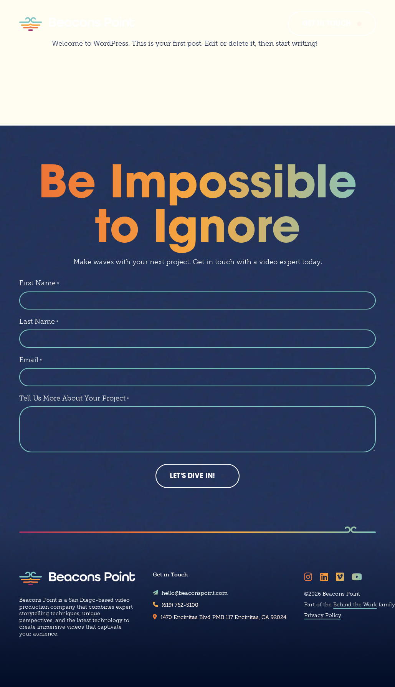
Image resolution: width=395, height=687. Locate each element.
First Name (39, 294)
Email (30, 371)
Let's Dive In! (192, 488)
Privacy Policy (322, 627)
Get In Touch (326, 24)
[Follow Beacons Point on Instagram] (309, 588)
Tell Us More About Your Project (74, 409)
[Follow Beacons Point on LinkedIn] (325, 588)
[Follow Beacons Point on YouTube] (358, 588)
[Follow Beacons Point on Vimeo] (341, 588)
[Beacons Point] (77, 24)
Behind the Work (355, 616)
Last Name (38, 332)
